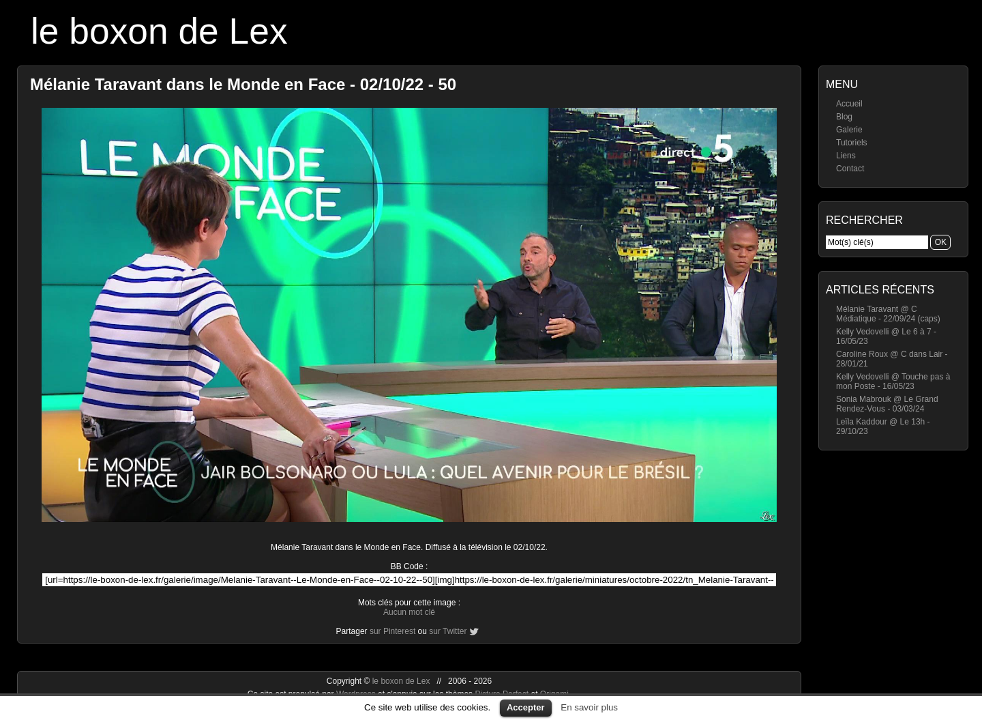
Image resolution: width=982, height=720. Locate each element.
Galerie (849, 129)
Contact (850, 168)
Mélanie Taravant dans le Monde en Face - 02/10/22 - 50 (243, 84)
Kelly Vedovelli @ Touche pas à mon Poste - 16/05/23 (893, 381)
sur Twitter (447, 631)
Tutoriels (851, 142)
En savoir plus (589, 707)
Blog (844, 116)
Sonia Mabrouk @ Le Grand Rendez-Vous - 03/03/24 (887, 404)
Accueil (849, 104)
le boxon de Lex (159, 31)
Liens (846, 155)
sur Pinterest (392, 631)
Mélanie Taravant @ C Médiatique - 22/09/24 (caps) (888, 313)
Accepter (526, 707)
